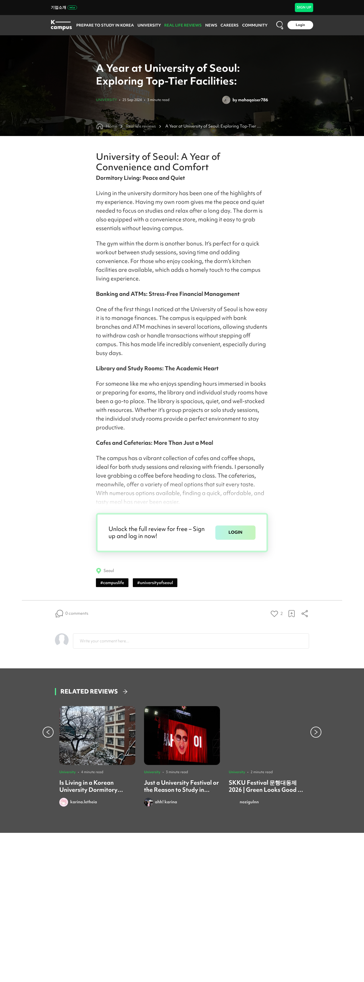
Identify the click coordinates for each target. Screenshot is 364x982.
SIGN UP (304, 7)
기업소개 (64, 7)
